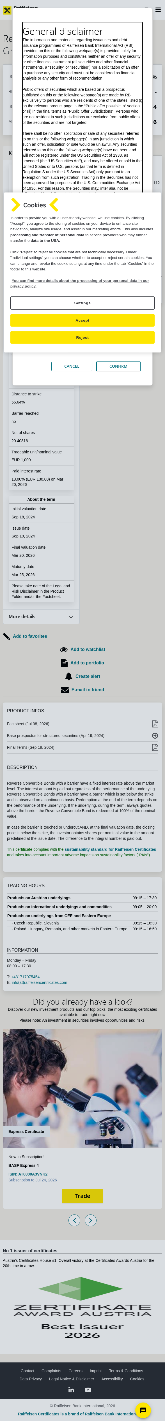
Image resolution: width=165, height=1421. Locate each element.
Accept (82, 320)
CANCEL (71, 366)
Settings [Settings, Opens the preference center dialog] (82, 303)
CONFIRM (118, 366)
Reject (82, 337)
